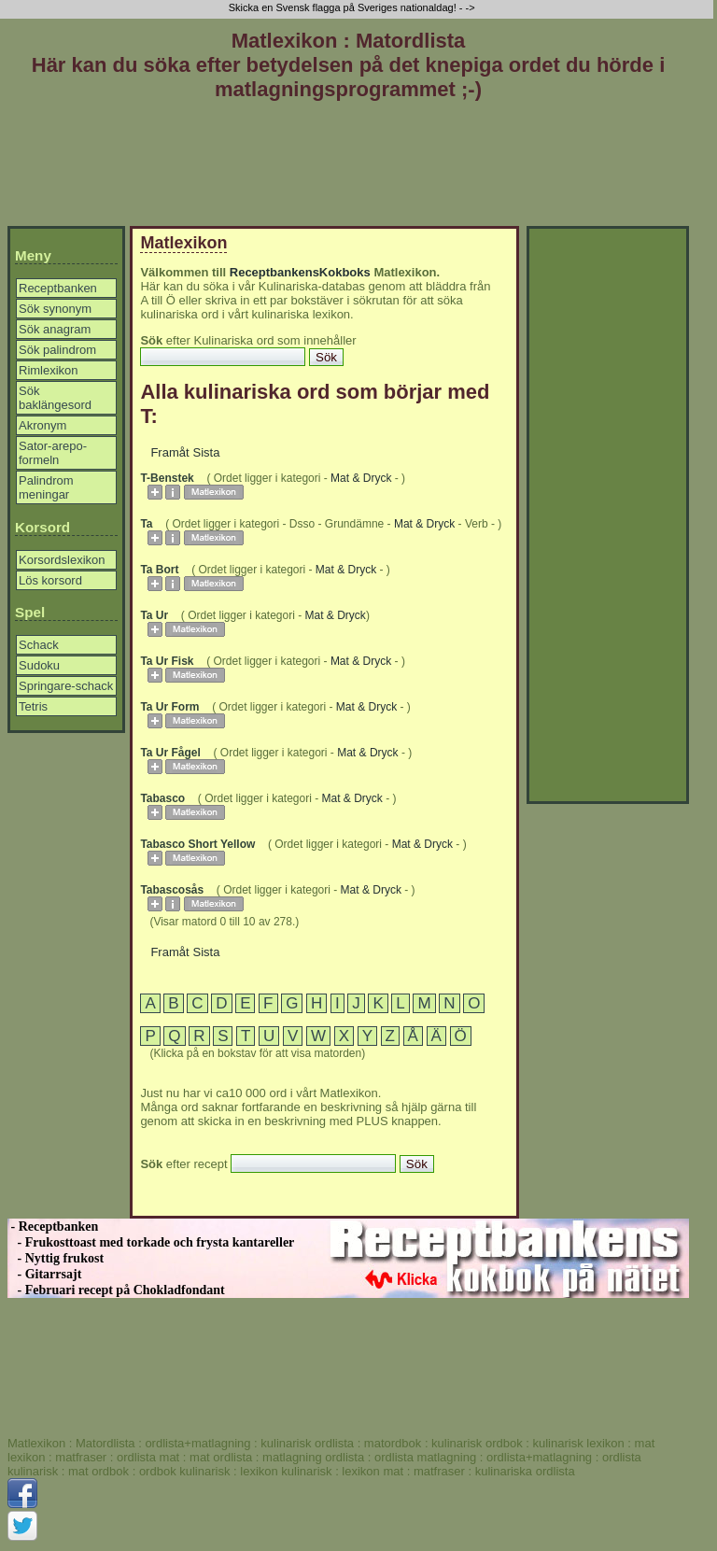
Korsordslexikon (62, 560)
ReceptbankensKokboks (300, 272)
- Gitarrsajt (44, 1274)
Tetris (33, 706)
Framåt (169, 452)
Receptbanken (58, 288)
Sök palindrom (57, 350)
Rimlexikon (48, 370)
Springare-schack (66, 686)
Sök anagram (55, 329)
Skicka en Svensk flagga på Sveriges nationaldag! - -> (353, 7)
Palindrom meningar (46, 487)
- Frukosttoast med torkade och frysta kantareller (150, 1242)
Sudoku (39, 665)
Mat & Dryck (360, 478)
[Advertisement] (348, 167)
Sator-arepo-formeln (53, 453)
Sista (206, 452)
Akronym (42, 425)
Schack (39, 645)
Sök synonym (55, 309)
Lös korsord (50, 580)
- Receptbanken (52, 1227)
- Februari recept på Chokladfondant (116, 1290)
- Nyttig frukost (55, 1258)
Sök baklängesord (55, 398)
